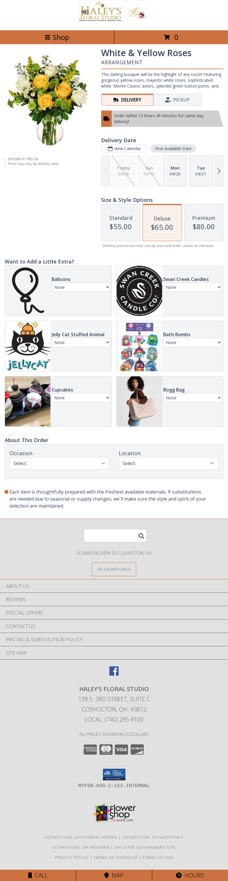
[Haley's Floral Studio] (114, 21)
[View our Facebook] (114, 673)
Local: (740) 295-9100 (114, 719)
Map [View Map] (114, 875)
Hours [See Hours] (190, 875)
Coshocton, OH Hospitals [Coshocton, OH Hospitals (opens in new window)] (152, 837)
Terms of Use (158, 857)
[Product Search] (115, 535)
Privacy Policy (72, 857)
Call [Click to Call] (38, 875)
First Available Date (173, 148)
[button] (114, 774)
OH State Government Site (145, 847)
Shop (57, 37)
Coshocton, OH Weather (81, 847)
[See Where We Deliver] (114, 569)
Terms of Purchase (116, 857)
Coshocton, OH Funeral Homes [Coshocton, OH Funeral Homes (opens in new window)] (81, 837)
